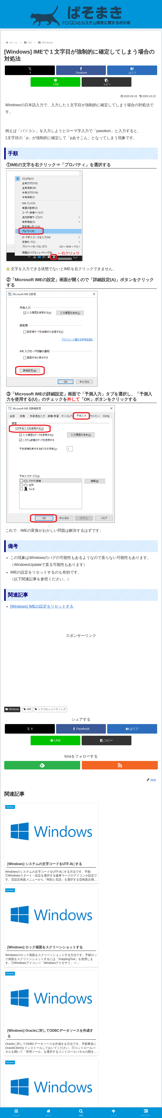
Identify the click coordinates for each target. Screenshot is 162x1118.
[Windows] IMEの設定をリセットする (41, 606)
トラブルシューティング (50, 709)
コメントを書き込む (81, 1063)
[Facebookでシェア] (81, 70)
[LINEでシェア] (56, 82)
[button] (107, 82)
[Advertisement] (81, 669)
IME (27, 709)
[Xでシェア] (30, 70)
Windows (12, 709)
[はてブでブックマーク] (132, 70)
